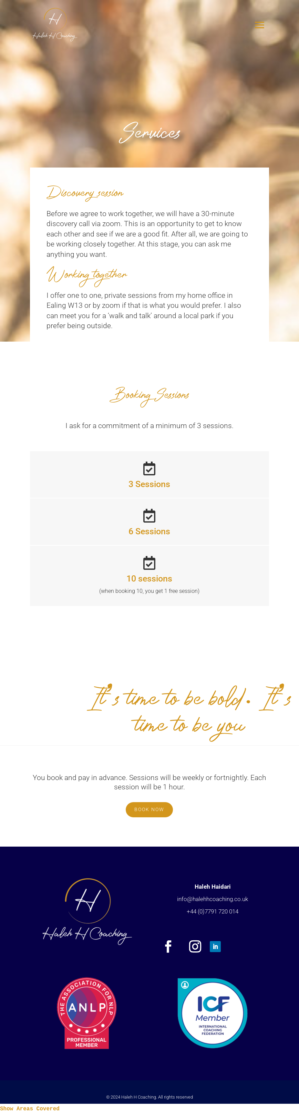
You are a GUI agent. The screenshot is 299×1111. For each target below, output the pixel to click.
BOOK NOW (149, 809)
